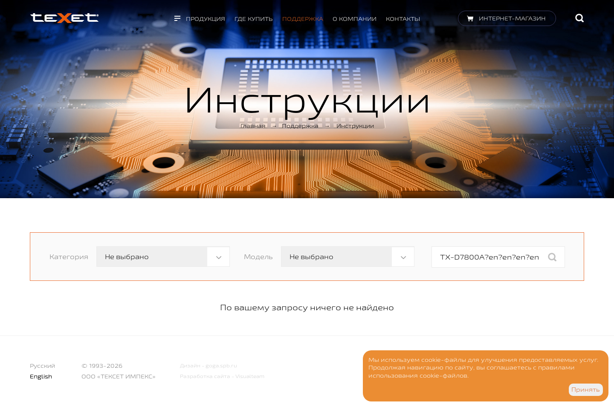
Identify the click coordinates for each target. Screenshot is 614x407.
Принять (585, 389)
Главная (253, 125)
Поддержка (302, 18)
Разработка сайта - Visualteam (222, 376)
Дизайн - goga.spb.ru (208, 365)
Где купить (254, 18)
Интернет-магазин (512, 18)
